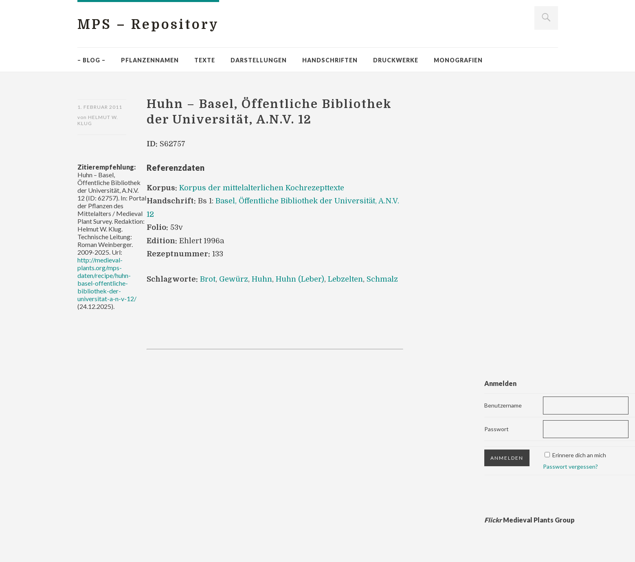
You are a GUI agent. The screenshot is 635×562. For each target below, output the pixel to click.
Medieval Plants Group (529, 520)
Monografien (458, 60)
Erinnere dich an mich (579, 455)
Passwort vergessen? (570, 466)
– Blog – (91, 60)
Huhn (262, 279)
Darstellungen (259, 60)
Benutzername (503, 405)
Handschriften (330, 60)
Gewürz (233, 279)
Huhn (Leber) (300, 279)
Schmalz (382, 279)
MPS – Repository (148, 24)
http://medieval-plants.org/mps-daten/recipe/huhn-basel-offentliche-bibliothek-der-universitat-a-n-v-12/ (106, 279)
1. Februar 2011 (99, 107)
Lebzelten (345, 279)
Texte (204, 60)
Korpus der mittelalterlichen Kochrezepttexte (261, 188)
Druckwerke (395, 60)
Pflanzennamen (150, 60)
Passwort (496, 428)
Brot (207, 279)
